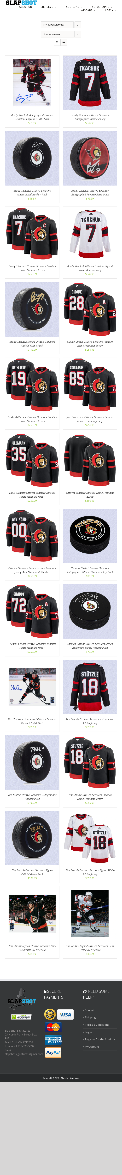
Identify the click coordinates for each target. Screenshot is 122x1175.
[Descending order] (78, 24)
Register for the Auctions (100, 1039)
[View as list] (64, 42)
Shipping (90, 1017)
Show (51, 34)
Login (88, 1032)
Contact (89, 1010)
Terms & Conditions (97, 1024)
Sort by (53, 24)
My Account (92, 1046)
